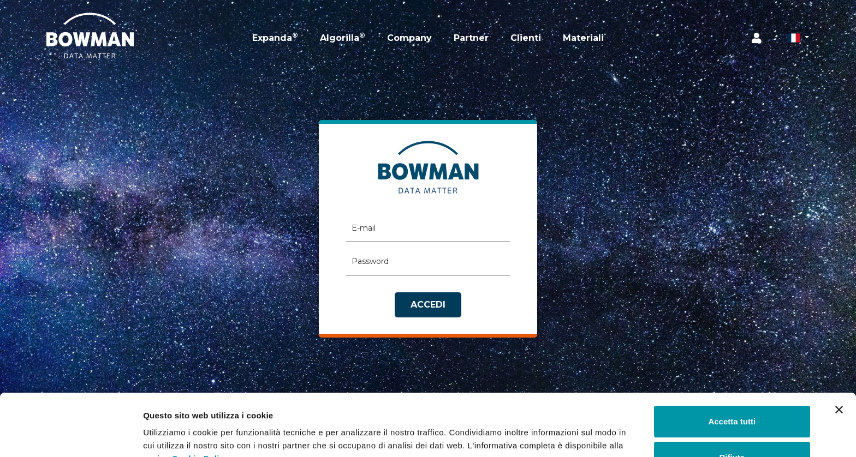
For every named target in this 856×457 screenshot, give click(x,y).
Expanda (275, 37)
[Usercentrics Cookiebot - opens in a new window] (70, 436)
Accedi (428, 304)
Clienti (525, 38)
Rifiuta (732, 403)
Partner (471, 38)
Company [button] (409, 38)
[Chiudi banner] (839, 356)
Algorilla (342, 37)
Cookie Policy (200, 405)
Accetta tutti (732, 368)
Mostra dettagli (172, 435)
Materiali (583, 38)
